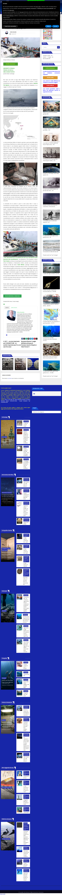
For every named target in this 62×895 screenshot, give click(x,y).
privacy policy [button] (38, 6)
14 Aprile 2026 (5, 727)
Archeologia (4, 437)
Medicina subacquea (6, 838)
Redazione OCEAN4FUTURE (7, 444)
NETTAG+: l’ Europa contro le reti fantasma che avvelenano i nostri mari (26, 712)
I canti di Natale (26, 812)
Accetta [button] (55, 26)
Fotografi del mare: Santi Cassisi (25, 694)
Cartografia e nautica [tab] (25, 530)
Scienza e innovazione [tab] (25, 702)
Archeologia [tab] (27, 417)
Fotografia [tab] (27, 658)
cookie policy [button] (11, 10)
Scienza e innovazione (26, 719)
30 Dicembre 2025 (6, 683)
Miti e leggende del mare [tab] (24, 767)
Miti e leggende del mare (7, 787)
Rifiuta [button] (48, 26)
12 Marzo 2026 (5, 616)
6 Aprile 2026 (5, 500)
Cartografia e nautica (6, 548)
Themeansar (40, 892)
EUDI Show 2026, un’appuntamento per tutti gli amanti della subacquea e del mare (26, 619)
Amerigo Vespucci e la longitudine (25, 565)
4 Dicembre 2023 (33, 366)
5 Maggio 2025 (5, 555)
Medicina (3, 720)
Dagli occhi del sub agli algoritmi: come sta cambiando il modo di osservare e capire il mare (26, 632)
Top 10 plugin (54, 255)
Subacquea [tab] (27, 591)
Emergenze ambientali (26, 707)
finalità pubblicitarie (10, 15)
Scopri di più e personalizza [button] (10, 26)
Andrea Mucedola (13, 32)
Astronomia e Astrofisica (7, 492)
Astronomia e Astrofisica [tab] (24, 474)
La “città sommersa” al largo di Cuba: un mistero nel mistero (25, 789)
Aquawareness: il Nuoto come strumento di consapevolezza (7, 360)
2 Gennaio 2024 (20, 366)
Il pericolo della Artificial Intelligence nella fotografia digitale (26, 684)
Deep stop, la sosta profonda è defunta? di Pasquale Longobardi (26, 853)
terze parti (22, 12)
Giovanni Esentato (5, 617)
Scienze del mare (26, 560)
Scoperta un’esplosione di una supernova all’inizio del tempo (26, 496)
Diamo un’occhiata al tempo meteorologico (43, 393)
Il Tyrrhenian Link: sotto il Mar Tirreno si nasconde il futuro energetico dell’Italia (25, 726)
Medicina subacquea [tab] (25, 819)
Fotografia (4, 678)
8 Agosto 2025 (5, 844)
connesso (10, 378)
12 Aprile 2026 (5, 442)
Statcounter (2, 894)
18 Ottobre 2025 (5, 793)
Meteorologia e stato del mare (26, 574)
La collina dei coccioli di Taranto (25, 425)
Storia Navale (4, 550)
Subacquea (4, 610)
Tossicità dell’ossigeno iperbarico (25, 865)
